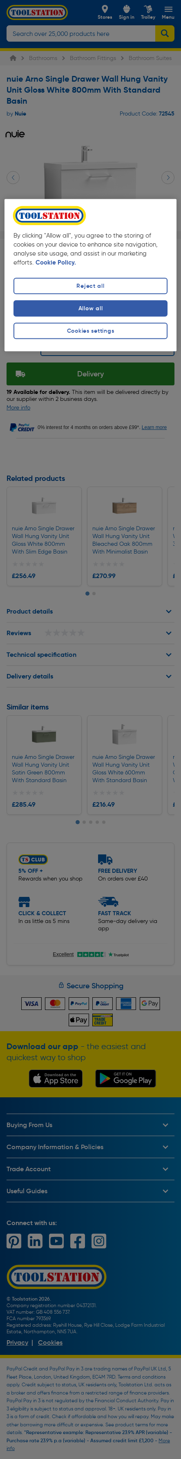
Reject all (90, 285)
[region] (90, 275)
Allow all (90, 308)
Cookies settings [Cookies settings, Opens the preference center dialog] (90, 331)
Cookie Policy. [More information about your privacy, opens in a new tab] (56, 262)
